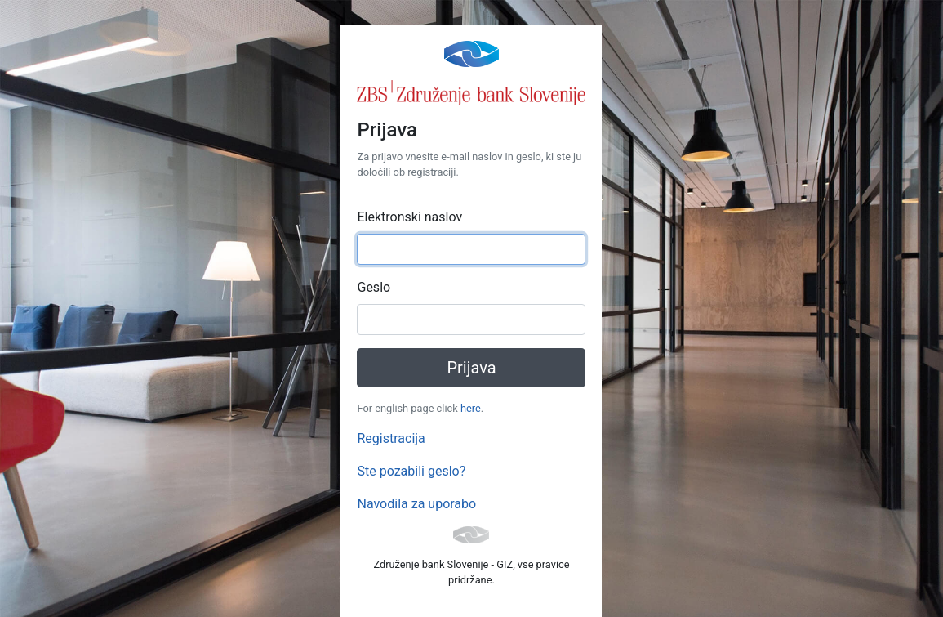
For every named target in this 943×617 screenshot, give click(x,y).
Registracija (391, 438)
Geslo (373, 287)
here (470, 408)
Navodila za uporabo (416, 504)
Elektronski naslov (409, 217)
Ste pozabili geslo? (411, 471)
